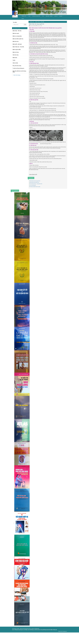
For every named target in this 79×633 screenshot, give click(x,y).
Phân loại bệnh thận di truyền (35, 186)
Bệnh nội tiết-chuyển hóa (18, 38)
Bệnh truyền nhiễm (17, 49)
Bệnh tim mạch (16, 33)
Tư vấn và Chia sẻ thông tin (18, 68)
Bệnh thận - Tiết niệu (17, 30)
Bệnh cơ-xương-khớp (17, 36)
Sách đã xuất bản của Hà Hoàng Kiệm (19, 71)
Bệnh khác (15, 57)
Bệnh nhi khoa (16, 52)
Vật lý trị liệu (15, 62)
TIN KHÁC (31, 177)
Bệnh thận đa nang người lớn (35, 180)
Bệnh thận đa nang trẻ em (34, 182)
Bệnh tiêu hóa (15, 41)
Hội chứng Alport (33, 185)
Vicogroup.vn (64, 631)
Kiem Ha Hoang (16, 75)
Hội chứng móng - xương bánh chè (36, 183)
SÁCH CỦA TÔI (15, 190)
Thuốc (14, 60)
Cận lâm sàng (15, 54)
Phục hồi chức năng (17, 65)
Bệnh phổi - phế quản (17, 44)
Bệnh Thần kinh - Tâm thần (18, 46)
